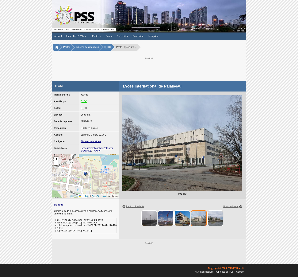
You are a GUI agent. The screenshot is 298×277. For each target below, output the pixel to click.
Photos (96, 36)
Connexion (137, 36)
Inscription (153, 36)
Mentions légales (204, 272)
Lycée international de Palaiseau (97, 148)
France (96, 150)
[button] (85, 174)
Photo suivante (230, 206)
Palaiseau (86, 150)
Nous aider (122, 36)
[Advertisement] (149, 68)
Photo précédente (135, 206)
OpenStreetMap (99, 196)
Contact (240, 272)
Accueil (58, 36)
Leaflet (83, 196)
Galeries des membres (87, 47)
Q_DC (107, 47)
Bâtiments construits (91, 141)
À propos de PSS (225, 272)
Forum (109, 36)
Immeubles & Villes (77, 36)
